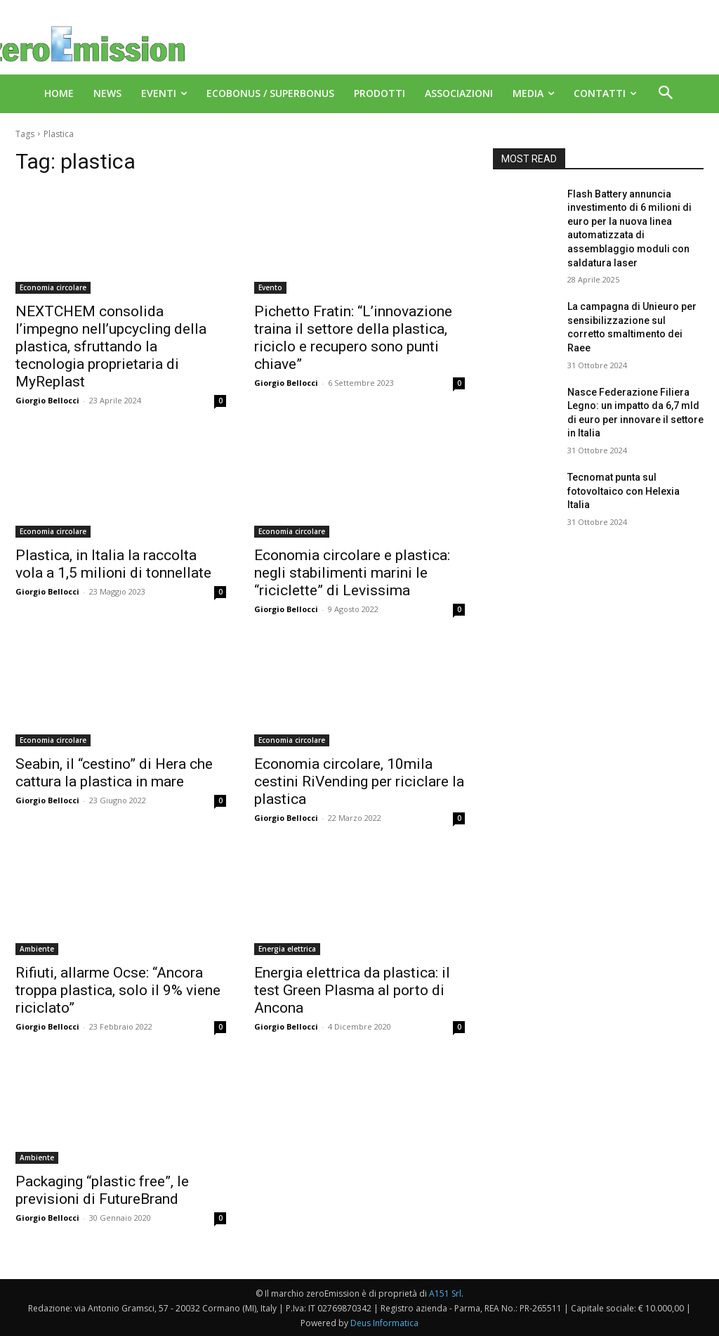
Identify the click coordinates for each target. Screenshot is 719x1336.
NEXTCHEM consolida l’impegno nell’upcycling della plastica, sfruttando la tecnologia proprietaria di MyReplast (110, 346)
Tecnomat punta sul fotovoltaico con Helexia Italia (623, 491)
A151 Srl (445, 1293)
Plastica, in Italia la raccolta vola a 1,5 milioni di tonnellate (113, 564)
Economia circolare (53, 287)
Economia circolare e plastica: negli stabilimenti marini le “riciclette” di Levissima (352, 573)
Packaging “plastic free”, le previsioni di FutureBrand (102, 1190)
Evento (270, 287)
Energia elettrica (287, 949)
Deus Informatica (384, 1323)
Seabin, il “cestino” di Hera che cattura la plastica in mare (114, 772)
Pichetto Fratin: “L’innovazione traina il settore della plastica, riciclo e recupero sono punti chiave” (353, 337)
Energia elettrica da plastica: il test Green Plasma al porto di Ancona (352, 990)
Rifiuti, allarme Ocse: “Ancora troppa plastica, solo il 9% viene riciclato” (117, 990)
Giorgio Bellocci (47, 400)
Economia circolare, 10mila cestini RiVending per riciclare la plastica (359, 781)
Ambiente (37, 949)
